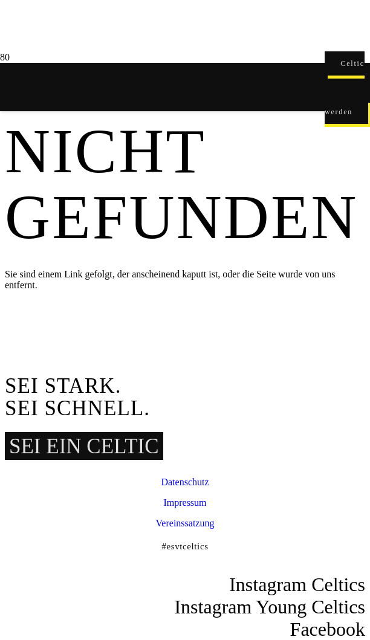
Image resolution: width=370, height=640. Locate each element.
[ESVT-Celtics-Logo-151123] (162, 598)
